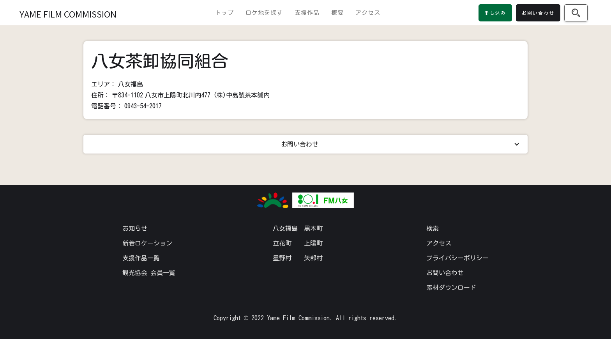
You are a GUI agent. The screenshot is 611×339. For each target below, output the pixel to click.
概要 (337, 13)
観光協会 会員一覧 (148, 273)
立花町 (282, 243)
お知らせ (134, 228)
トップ (224, 13)
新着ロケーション (147, 243)
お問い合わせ (445, 273)
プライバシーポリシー (457, 258)
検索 (432, 228)
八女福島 (285, 228)
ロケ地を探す (264, 13)
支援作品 (307, 13)
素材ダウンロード (451, 287)
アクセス (367, 13)
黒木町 (313, 228)
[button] (305, 144)
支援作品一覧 (141, 258)
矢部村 (313, 258)
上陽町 (313, 243)
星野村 (282, 258)
